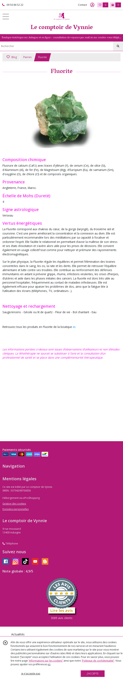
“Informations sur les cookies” (45, 660)
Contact (82, 5)
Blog (12, 57)
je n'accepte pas (30, 673)
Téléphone (10, 543)
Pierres (27, 57)
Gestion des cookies (14, 503)
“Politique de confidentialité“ (97, 660)
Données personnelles (15, 509)
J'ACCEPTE (92, 673)
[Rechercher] (118, 46)
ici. (74, 327)
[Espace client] (92, 5)
